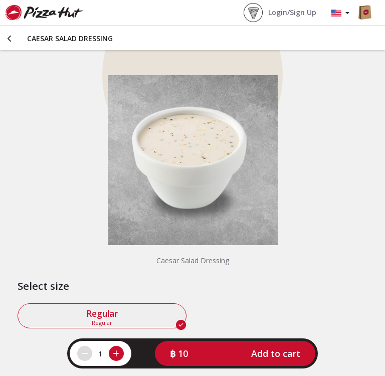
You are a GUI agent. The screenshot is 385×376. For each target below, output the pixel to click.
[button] (235, 353)
